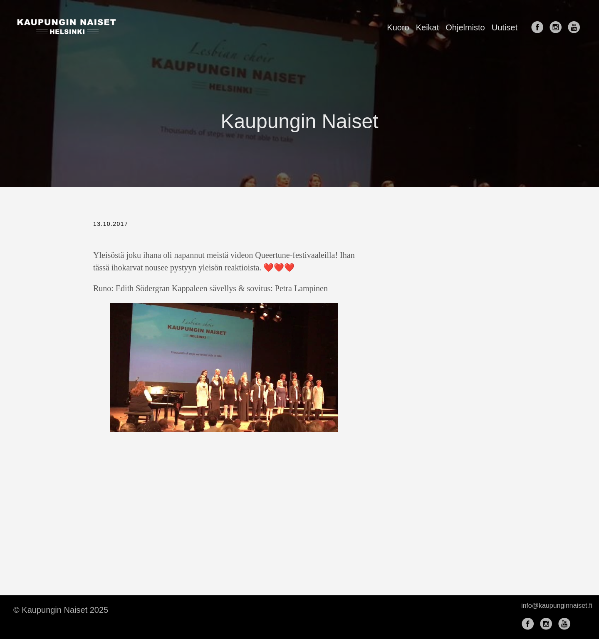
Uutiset (504, 27)
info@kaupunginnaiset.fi (556, 605)
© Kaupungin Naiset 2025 (60, 609)
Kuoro (398, 27)
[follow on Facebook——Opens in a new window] (539, 27)
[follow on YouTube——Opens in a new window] (575, 27)
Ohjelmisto (465, 27)
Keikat (427, 27)
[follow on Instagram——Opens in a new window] (557, 27)
